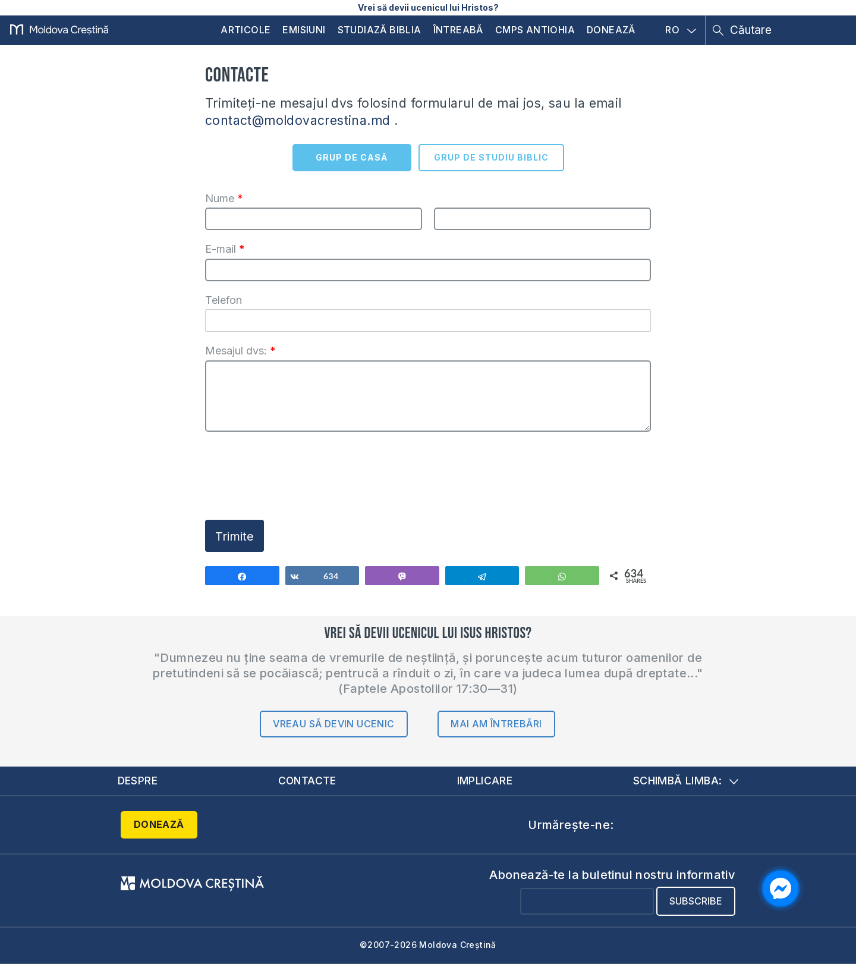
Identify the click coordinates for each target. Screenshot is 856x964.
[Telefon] (428, 320)
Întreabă (458, 30)
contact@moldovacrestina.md (297, 120)
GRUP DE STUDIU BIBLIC (491, 157)
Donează (611, 30)
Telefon (223, 300)
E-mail (225, 249)
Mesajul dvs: (240, 350)
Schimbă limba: (686, 780)
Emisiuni (303, 30)
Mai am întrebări (496, 724)
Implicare (485, 780)
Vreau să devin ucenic (333, 724)
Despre (138, 780)
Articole (245, 30)
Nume (224, 198)
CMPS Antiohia (535, 30)
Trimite (234, 536)
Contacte (307, 780)
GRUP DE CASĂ (352, 157)
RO (680, 30)
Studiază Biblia (379, 30)
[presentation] (295, 488)
